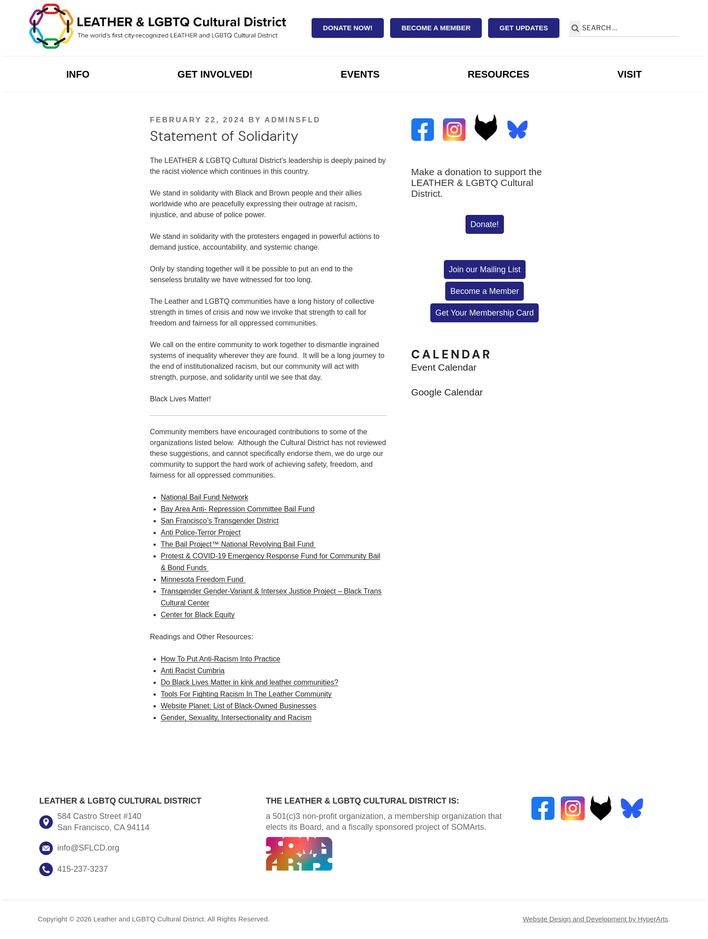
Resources (499, 74)
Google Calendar (447, 392)
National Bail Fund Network (204, 497)
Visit (629, 74)
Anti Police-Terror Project (201, 532)
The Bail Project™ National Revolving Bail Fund (238, 544)
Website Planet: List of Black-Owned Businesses (239, 706)
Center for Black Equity (198, 614)
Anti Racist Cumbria (192, 670)
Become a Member (435, 28)
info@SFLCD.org (88, 847)
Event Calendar (444, 367)
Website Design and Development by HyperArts (595, 919)
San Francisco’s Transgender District (220, 521)
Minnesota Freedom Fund (203, 579)
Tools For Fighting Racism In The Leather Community (246, 694)
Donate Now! (348, 28)
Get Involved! (214, 74)
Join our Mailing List (485, 269)
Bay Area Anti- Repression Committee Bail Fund (238, 509)
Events (359, 74)
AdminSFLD (293, 120)
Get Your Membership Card (484, 312)
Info (78, 74)
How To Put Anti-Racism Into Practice (220, 659)
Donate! (484, 224)
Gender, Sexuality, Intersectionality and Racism (236, 717)
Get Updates (523, 28)
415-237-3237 (82, 869)
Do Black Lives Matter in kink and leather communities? (249, 682)
